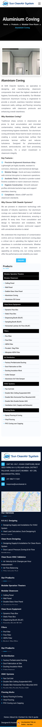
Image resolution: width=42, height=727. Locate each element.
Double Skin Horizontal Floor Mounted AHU (19, 397)
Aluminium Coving (10, 295)
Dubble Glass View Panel (13, 291)
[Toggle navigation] (39, 3)
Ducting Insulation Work (12, 371)
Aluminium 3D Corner (11, 299)
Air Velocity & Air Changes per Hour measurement (16, 563)
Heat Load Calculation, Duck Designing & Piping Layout (18, 533)
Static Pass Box (9, 314)
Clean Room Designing (10, 539)
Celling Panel (8, 283)
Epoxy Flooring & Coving (12, 415)
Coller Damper (9, 375)
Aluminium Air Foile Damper (14, 379)
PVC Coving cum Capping (13, 423)
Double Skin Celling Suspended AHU (16, 393)
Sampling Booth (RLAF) (12, 322)
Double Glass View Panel (12, 602)
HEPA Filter (8, 344)
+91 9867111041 (10, 479)
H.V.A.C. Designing (9, 521)
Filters (6, 331)
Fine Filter (7, 340)
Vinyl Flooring (9, 419)
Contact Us (23, 717)
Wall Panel (8, 287)
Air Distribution (9, 357)
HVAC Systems (9, 384)
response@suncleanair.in (13, 484)
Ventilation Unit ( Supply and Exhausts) (17, 405)
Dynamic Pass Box (10, 310)
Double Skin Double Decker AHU (15, 401)
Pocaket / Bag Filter (11, 348)
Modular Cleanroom (11, 278)
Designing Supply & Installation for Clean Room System (21, 545)
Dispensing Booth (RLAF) (13, 318)
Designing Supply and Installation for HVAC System (19, 526)
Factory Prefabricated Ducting (14, 362)
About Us (13, 717)
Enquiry (21, 260)
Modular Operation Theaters (14, 274)
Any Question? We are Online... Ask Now (28, 723)
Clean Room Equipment (12, 304)
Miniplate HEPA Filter (11, 352)
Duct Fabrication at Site (12, 366)
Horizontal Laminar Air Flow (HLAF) (16, 326)
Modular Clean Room (30, 24)
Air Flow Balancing (9, 568)
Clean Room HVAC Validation (13, 557)
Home (5, 24)
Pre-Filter (7, 336)
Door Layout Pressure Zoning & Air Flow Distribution (18, 551)
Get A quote (33, 717)
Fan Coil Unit (8, 389)
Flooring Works (9, 410)
